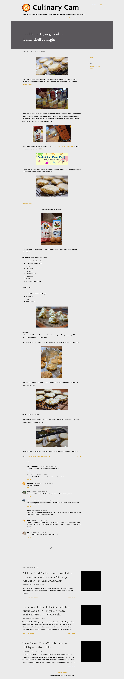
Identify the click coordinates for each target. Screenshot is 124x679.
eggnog (91, 68)
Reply (29, 471)
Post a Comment (33, 597)
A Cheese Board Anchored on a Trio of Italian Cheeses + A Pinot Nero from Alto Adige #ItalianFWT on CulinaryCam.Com (47, 576)
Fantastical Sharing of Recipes (64, 146)
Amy (28, 532)
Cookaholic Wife (31, 483)
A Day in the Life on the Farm (34, 500)
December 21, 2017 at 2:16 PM (39, 520)
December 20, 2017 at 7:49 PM (51, 500)
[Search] (94, 4)
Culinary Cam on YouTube (46, 17)
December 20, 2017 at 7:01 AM (48, 466)
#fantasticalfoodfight (95, 66)
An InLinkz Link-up (27, 203)
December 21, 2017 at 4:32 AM (40, 510)
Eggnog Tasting (27, 84)
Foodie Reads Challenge (64, 17)
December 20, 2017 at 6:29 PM (39, 491)
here (42, 149)
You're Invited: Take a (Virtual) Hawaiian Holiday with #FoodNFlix (44, 645)
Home (23, 17)
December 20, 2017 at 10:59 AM (45, 483)
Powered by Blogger (62, 672)
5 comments (31, 633)
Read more (71, 597)
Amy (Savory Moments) (33, 466)
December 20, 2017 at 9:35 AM (39, 474)
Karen (28, 491)
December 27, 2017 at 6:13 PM (38, 532)
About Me (32, 17)
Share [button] (91, 57)
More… (91, 17)
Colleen (29, 510)
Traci (28, 474)
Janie (28, 520)
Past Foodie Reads (80, 17)
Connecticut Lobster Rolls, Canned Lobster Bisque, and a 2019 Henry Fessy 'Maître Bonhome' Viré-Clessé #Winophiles (46, 610)
